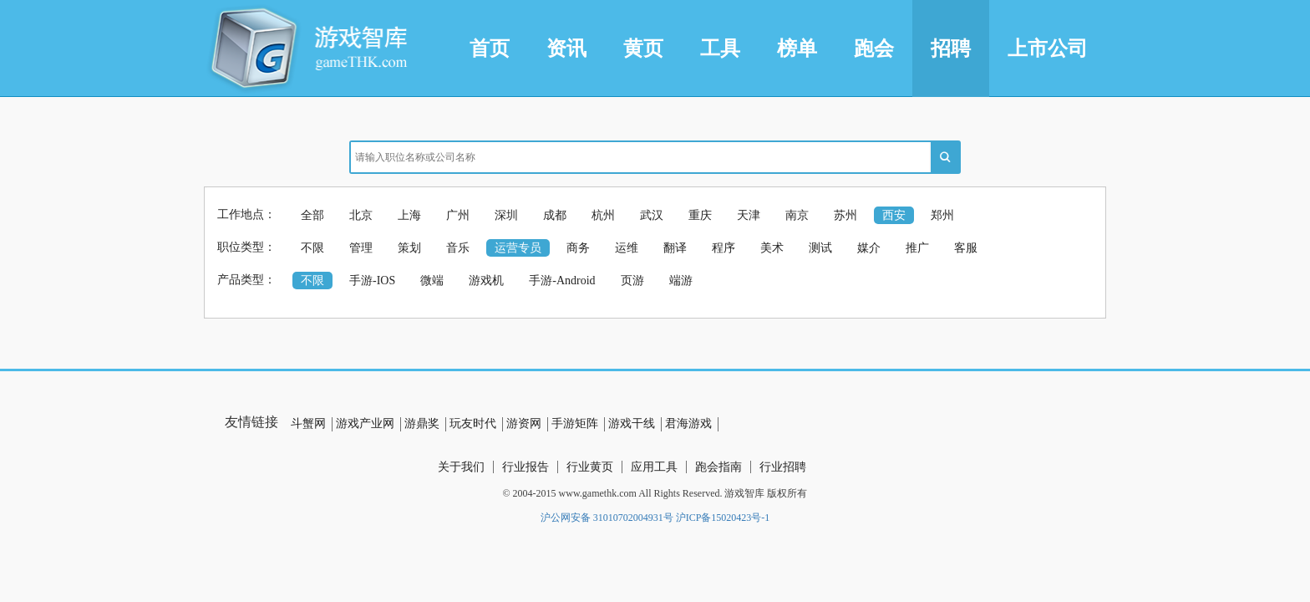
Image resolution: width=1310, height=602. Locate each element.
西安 (894, 215)
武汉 (651, 215)
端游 (681, 280)
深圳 (506, 215)
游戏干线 (631, 423)
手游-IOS (372, 280)
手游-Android (562, 280)
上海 (409, 215)
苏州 (845, 215)
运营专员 (518, 248)
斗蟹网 (308, 423)
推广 (917, 248)
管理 (361, 248)
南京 (797, 215)
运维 (626, 248)
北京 (361, 215)
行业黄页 (589, 467)
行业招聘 (782, 467)
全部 (312, 215)
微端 (432, 280)
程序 (723, 248)
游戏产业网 (365, 423)
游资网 (523, 423)
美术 (772, 248)
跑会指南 (718, 467)
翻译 (675, 248)
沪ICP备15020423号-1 (723, 517)
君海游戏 (688, 423)
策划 (409, 248)
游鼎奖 (421, 423)
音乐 (458, 248)
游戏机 (486, 280)
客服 (965, 248)
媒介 (869, 248)
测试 (820, 248)
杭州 (603, 215)
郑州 (942, 215)
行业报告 (525, 467)
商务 (578, 248)
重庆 (700, 215)
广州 (458, 215)
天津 (748, 215)
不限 (312, 248)
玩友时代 (472, 423)
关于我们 (461, 467)
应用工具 (654, 467)
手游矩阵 (574, 423)
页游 (632, 280)
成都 (554, 215)
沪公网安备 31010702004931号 (607, 517)
